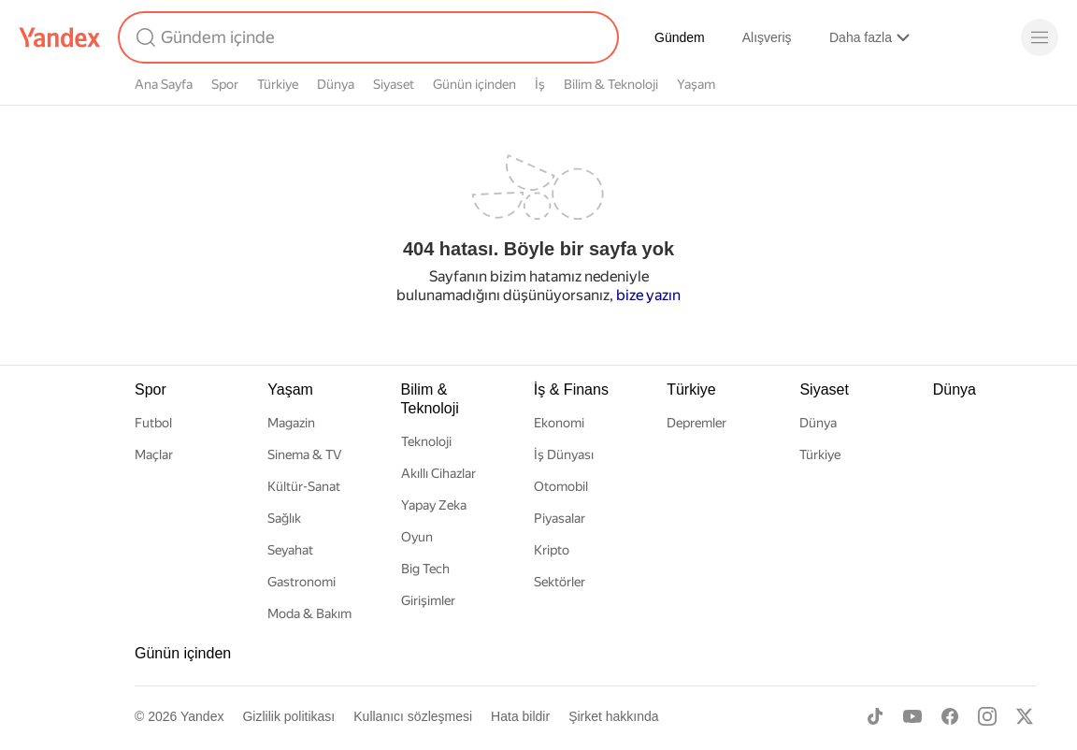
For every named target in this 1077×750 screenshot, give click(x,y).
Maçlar (154, 454)
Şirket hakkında (613, 716)
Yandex (201, 716)
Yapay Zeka (434, 505)
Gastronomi (301, 581)
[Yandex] (60, 37)
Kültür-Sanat (303, 486)
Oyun (417, 536)
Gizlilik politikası (288, 716)
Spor (224, 84)
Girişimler (428, 600)
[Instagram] (987, 716)
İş (540, 84)
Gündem (679, 37)
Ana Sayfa (164, 84)
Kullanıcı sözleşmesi (412, 716)
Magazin (291, 422)
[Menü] (1039, 37)
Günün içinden (474, 84)
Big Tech (425, 568)
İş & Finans (571, 389)
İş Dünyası (564, 454)
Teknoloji (426, 441)
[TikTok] (875, 716)
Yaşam (696, 84)
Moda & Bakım (309, 613)
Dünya (335, 84)
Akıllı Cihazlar (438, 473)
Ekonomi (559, 422)
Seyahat (290, 549)
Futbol (153, 422)
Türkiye (277, 84)
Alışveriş (767, 37)
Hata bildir (520, 716)
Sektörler (559, 581)
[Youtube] (912, 716)
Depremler (696, 422)
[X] (1024, 716)
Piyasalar (559, 518)
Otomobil (561, 486)
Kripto (551, 549)
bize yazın (648, 295)
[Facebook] (949, 716)
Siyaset (393, 84)
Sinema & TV (304, 454)
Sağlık (284, 518)
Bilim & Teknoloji (611, 84)
